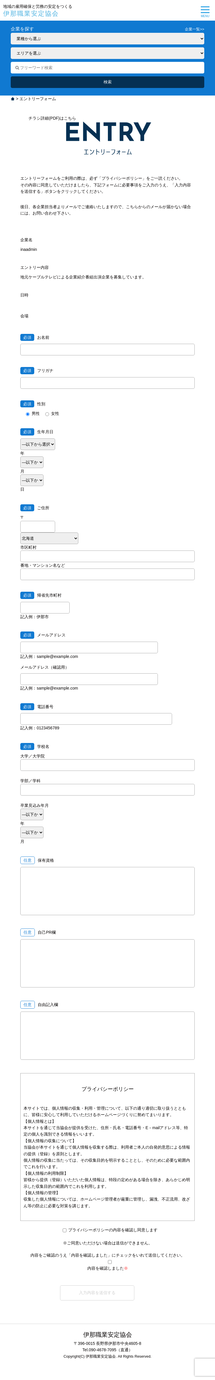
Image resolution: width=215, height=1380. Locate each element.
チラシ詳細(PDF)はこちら (52, 118)
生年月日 (36, 431)
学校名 (34, 746)
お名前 (34, 337)
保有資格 (46, 860)
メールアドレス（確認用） (44, 667)
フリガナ (36, 370)
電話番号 (36, 706)
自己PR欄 (46, 932)
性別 (32, 404)
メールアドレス (43, 635)
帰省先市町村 (41, 595)
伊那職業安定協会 (31, 13)
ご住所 (34, 507)
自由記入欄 (48, 1004)
